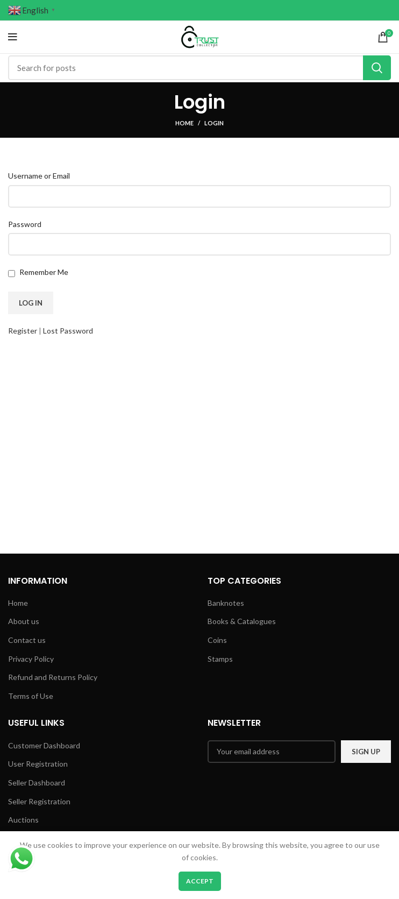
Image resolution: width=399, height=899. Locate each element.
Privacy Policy (31, 658)
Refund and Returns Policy (52, 677)
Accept (199, 881)
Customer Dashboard (44, 745)
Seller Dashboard (36, 782)
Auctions (23, 819)
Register (22, 330)
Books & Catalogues (242, 621)
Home (184, 122)
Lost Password (68, 330)
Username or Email (39, 175)
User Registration (38, 763)
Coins (217, 640)
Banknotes (226, 602)
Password (24, 224)
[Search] (199, 67)
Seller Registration (39, 801)
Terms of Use (30, 695)
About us (23, 621)
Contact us (27, 640)
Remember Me (43, 272)
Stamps (220, 658)
